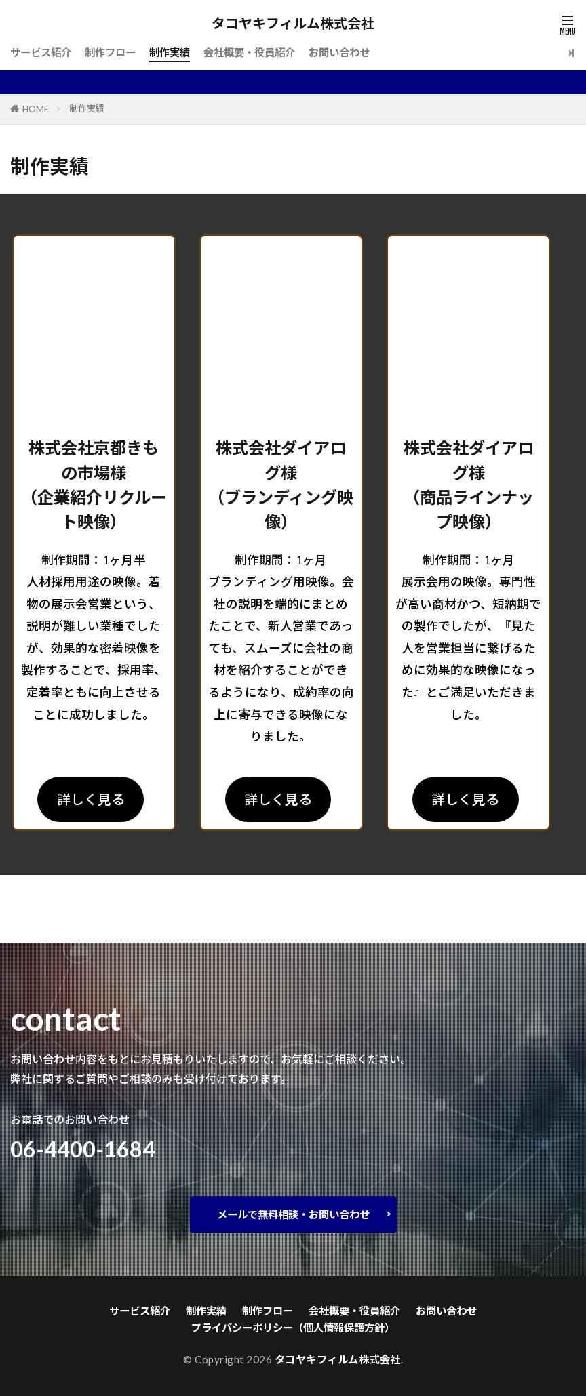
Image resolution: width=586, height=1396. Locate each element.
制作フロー (110, 52)
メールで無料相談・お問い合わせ (293, 1214)
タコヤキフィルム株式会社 (293, 23)
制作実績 (169, 52)
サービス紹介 (40, 52)
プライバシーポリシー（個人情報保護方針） (293, 1327)
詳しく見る (91, 799)
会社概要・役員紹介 (249, 52)
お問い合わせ (339, 52)
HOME (35, 109)
